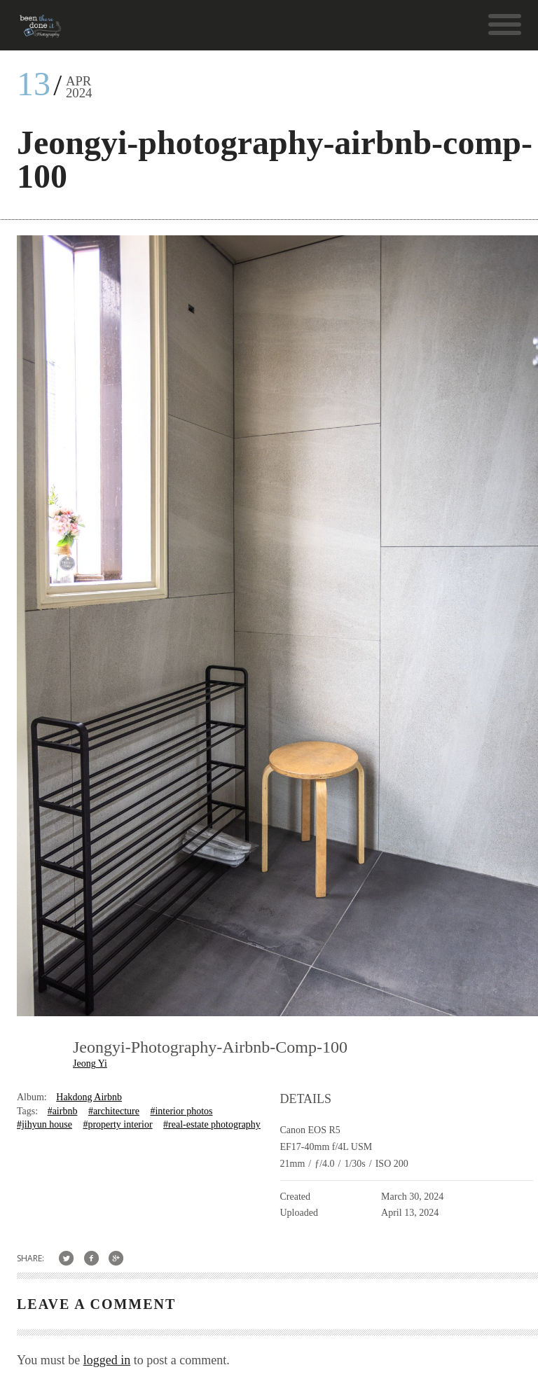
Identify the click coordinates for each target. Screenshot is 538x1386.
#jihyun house (44, 1124)
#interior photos (181, 1111)
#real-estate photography (212, 1124)
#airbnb (63, 1111)
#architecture (113, 1111)
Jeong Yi (90, 1063)
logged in (107, 1360)
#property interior (117, 1124)
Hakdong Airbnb (89, 1097)
